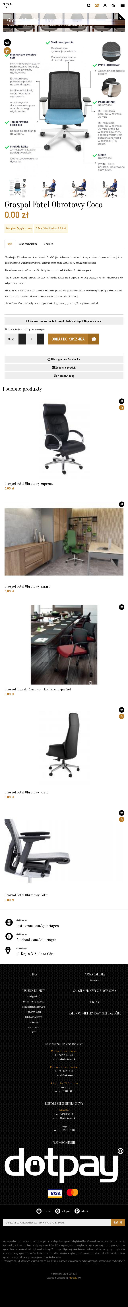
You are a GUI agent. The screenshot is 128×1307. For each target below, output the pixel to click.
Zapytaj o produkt (64, 367)
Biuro (25, 25)
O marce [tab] (48, 244)
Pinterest (81, 1211)
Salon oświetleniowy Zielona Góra (95, 1013)
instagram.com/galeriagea (37, 925)
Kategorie (34, 25)
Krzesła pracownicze (51, 25)
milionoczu (73, 1277)
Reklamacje (34, 1022)
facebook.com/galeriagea (36, 940)
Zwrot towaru (34, 1027)
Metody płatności (34, 996)
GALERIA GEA (8, 5)
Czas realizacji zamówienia (33, 1006)
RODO (34, 1032)
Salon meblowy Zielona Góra (94, 991)
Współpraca (95, 980)
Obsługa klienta (33, 991)
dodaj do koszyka (75, 339)
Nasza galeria (95, 974)
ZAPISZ (118, 1222)
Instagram (62, 1211)
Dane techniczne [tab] (27, 244)
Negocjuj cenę (64, 375)
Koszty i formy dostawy (33, 1001)
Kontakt (95, 1002)
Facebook (43, 1211)
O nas (33, 974)
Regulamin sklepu (34, 1011)
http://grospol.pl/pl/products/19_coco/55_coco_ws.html (75, 303)
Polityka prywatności (33, 1016)
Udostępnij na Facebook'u (64, 359)
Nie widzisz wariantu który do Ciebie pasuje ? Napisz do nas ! (64, 321)
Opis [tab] (9, 244)
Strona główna (13, 25)
